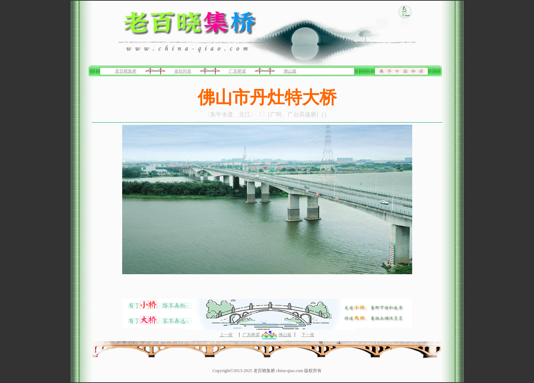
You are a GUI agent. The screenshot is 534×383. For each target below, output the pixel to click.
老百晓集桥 (126, 71)
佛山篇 (290, 71)
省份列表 (182, 71)
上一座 (226, 334)
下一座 (307, 334)
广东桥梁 (237, 71)
